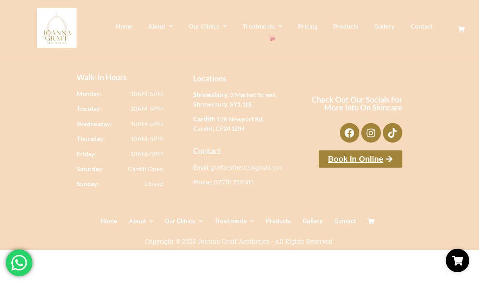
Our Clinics (204, 27)
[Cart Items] (442, 21)
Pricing (304, 27)
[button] (157, 27)
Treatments (259, 27)
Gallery (381, 27)
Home (120, 27)
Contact (418, 27)
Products (342, 27)
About (157, 27)
